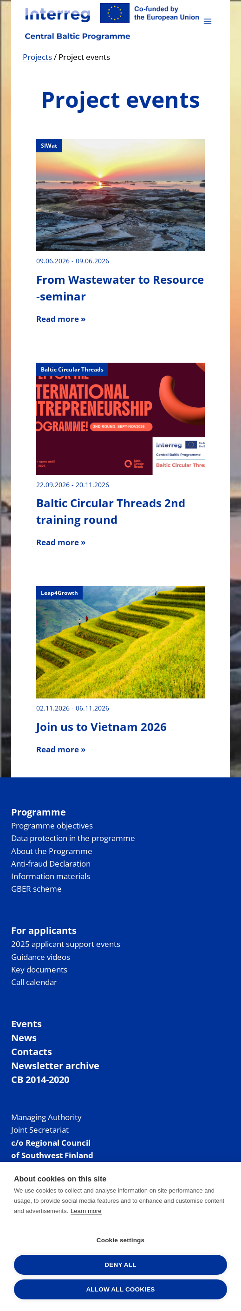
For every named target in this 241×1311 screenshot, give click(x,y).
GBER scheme (36, 888)
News (24, 1037)
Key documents (39, 969)
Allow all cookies (120, 1289)
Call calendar (34, 982)
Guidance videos (40, 957)
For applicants (44, 930)
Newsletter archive (55, 1065)
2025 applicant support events (65, 944)
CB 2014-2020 (40, 1079)
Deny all (120, 1264)
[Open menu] (207, 21)
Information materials (50, 876)
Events (26, 1023)
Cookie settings (121, 1240)
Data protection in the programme (73, 838)
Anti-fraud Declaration (51, 863)
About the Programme (51, 851)
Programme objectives (52, 825)
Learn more (86, 1210)
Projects (37, 57)
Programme (38, 812)
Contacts (31, 1051)
